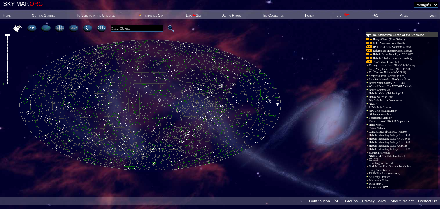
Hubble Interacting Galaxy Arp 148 (386, 145)
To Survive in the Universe (95, 15)
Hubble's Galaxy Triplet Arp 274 (385, 93)
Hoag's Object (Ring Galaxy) (385, 39)
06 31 (101, 27)
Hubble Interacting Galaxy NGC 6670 (388, 142)
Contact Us (427, 201)
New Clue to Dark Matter (381, 110)
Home (7, 15)
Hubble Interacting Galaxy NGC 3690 (388, 138)
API (337, 201)
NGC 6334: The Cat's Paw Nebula (386, 156)
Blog (343, 16)
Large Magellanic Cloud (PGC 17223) (388, 69)
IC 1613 (372, 159)
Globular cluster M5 (378, 114)
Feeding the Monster (379, 117)
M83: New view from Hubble (385, 43)
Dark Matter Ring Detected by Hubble (388, 166)
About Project (402, 201)
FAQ (375, 15)
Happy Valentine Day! (379, 97)
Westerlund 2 (374, 184)
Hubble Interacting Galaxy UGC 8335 (388, 149)
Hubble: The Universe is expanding (389, 58)
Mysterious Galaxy (378, 180)
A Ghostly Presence (378, 177)
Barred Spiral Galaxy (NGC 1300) (386, 83)
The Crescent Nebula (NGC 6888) (386, 72)
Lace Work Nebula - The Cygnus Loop (388, 79)
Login (433, 15)
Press (404, 15)
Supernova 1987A (377, 187)
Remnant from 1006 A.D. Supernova (387, 121)
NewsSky (193, 15)
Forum (309, 15)
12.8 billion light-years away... (384, 173)
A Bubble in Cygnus (378, 107)
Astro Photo (231, 15)
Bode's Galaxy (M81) (379, 90)
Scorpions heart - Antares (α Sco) (385, 76)
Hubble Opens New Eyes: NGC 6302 (390, 54)
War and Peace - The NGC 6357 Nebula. (389, 86)
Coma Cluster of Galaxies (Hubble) (386, 131)
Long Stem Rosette (378, 170)
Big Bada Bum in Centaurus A (384, 100)
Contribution (319, 201)
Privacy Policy (374, 201)
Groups (351, 201)
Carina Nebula (375, 128)
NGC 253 (372, 103)
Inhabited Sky (154, 15)
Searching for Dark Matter (382, 163)
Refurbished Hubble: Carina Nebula (389, 50)
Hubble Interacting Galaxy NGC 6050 (388, 135)
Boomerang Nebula (378, 152)
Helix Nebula (374, 124)
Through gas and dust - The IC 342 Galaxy (390, 65)
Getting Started (43, 15)
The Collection (273, 15)
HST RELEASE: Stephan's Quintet (388, 47)
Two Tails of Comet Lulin (383, 62)
